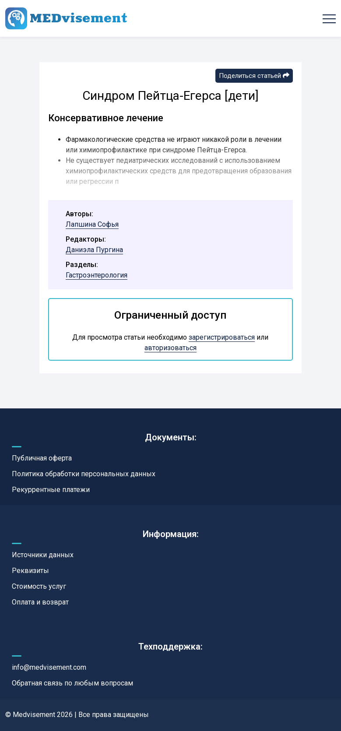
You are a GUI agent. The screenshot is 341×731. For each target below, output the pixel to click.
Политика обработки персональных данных (83, 474)
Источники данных (43, 555)
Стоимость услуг (39, 586)
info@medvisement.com (49, 667)
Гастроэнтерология (96, 275)
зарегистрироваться (222, 337)
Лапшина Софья (92, 224)
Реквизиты (30, 570)
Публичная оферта (42, 458)
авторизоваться (170, 348)
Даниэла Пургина (94, 250)
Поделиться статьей (254, 76)
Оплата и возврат (40, 602)
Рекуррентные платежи (51, 489)
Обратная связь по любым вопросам (72, 683)
